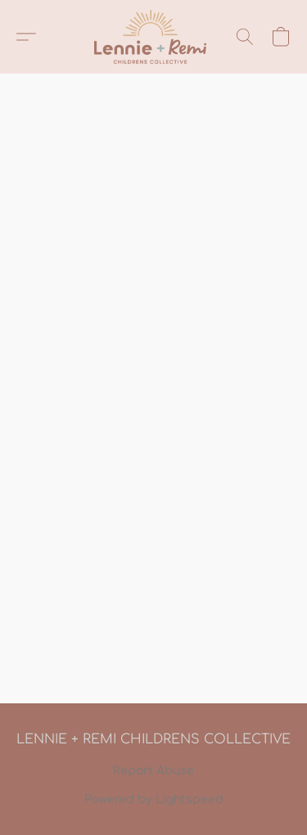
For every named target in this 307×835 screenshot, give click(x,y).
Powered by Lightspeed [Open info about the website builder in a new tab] (153, 799)
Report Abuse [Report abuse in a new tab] (153, 771)
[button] (153, 37)
